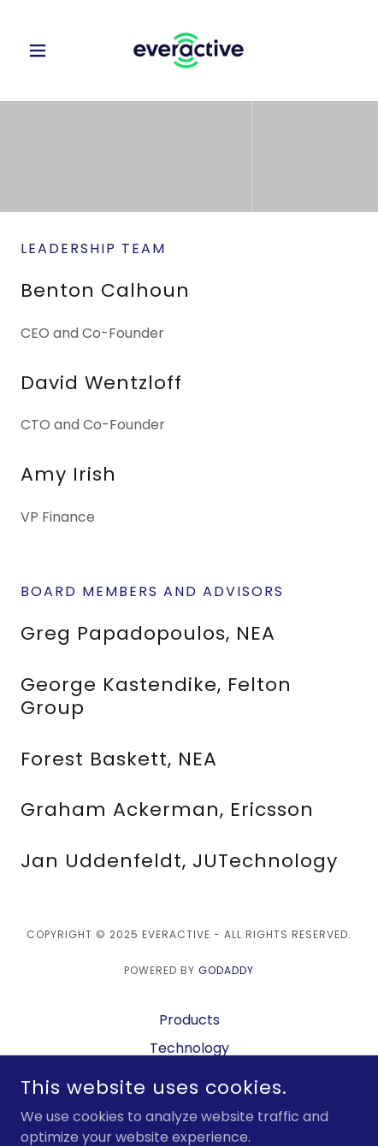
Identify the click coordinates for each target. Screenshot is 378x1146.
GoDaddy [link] (226, 970)
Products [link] (189, 1020)
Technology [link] (189, 1048)
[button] (46, 50)
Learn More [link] (189, 1076)
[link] (188, 50)
